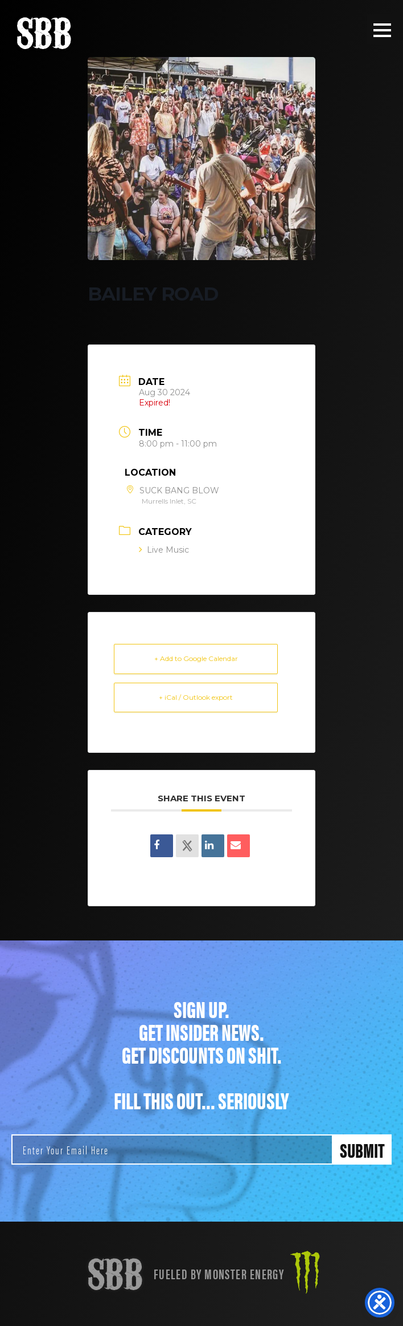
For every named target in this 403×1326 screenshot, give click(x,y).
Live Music (164, 550)
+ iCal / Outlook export (196, 697)
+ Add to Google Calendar (196, 658)
